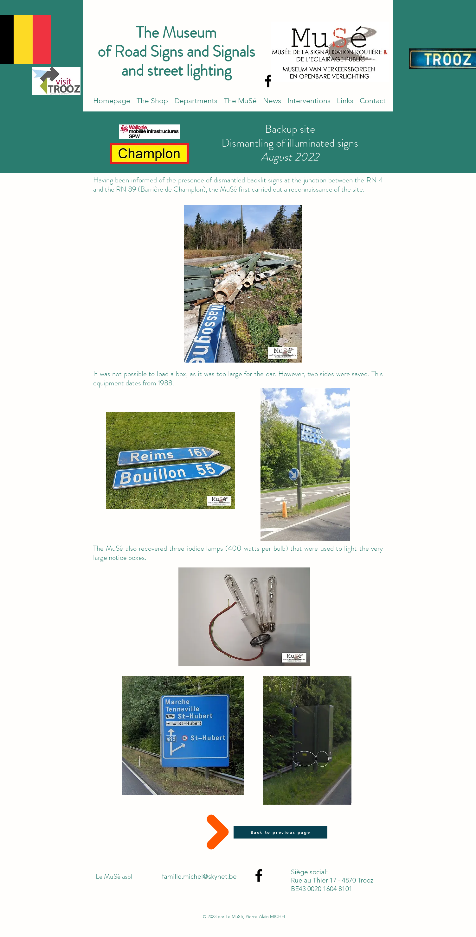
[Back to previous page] (280, 832)
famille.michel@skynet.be (199, 876)
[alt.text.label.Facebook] (268, 81)
